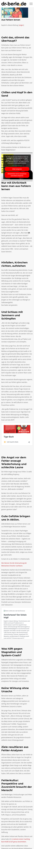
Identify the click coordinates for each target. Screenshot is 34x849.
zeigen (21, 25)
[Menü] (30, 3)
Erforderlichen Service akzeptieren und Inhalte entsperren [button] (17, 175)
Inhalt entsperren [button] (17, 169)
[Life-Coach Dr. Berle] (13, 3)
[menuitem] (30, 3)
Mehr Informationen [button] (17, 165)
